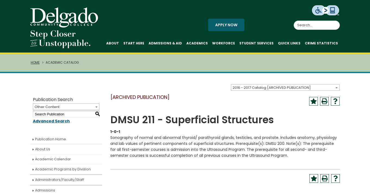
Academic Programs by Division (63, 169)
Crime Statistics (321, 43)
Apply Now (226, 25)
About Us (42, 149)
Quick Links (289, 43)
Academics (197, 43)
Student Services (256, 43)
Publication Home (50, 139)
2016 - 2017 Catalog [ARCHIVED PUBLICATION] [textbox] (272, 87)
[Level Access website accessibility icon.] (326, 10)
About (112, 43)
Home (35, 62)
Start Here (133, 43)
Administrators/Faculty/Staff (59, 179)
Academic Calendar (53, 159)
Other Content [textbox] (47, 106)
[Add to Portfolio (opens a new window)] (313, 101)
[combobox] (285, 87)
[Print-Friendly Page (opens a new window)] (324, 101)
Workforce (223, 43)
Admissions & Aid (165, 43)
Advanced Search (51, 121)
